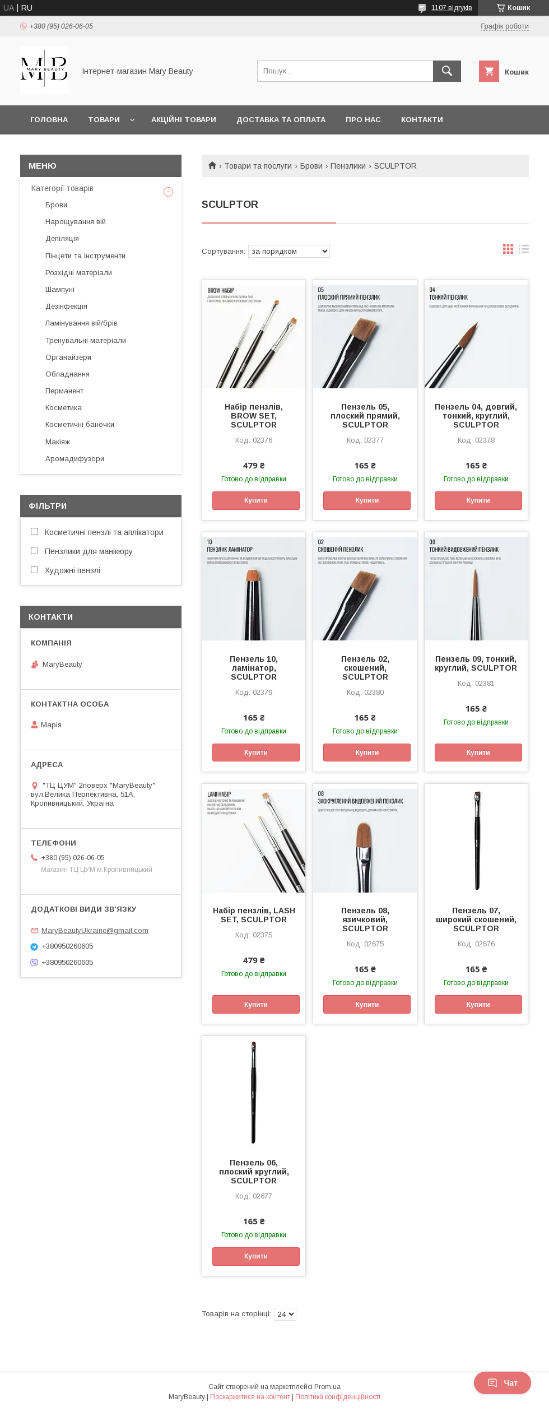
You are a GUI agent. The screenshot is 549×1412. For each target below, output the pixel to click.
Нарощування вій (75, 221)
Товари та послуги (258, 165)
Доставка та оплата (280, 119)
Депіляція (62, 238)
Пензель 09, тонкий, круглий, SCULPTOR (476, 663)
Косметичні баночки (79, 424)
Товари (104, 119)
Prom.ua (327, 1387)
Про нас (363, 119)
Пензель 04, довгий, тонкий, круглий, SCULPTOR (476, 415)
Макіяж (57, 442)
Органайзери (68, 357)
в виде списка (524, 251)
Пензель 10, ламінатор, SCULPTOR (254, 667)
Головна (49, 119)
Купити (256, 500)
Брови (311, 165)
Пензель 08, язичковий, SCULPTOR (365, 919)
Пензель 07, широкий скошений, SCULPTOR (476, 919)
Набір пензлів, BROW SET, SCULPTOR (254, 415)
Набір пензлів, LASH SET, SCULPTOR (254, 915)
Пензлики (348, 165)
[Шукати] (447, 71)
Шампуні (60, 289)
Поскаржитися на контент (250, 1397)
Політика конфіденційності (337, 1397)
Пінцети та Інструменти (85, 256)
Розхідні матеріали (78, 272)
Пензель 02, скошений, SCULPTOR (365, 667)
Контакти (422, 119)
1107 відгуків (451, 8)
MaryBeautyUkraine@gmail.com (94, 930)
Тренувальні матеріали (85, 340)
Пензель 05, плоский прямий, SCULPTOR (365, 415)
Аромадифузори (74, 458)
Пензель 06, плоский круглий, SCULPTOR (254, 1171)
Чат (502, 1383)
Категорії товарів (62, 188)
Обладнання (67, 374)
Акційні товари (183, 119)
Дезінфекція (66, 306)
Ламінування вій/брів (81, 323)
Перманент (64, 391)
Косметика (63, 407)
